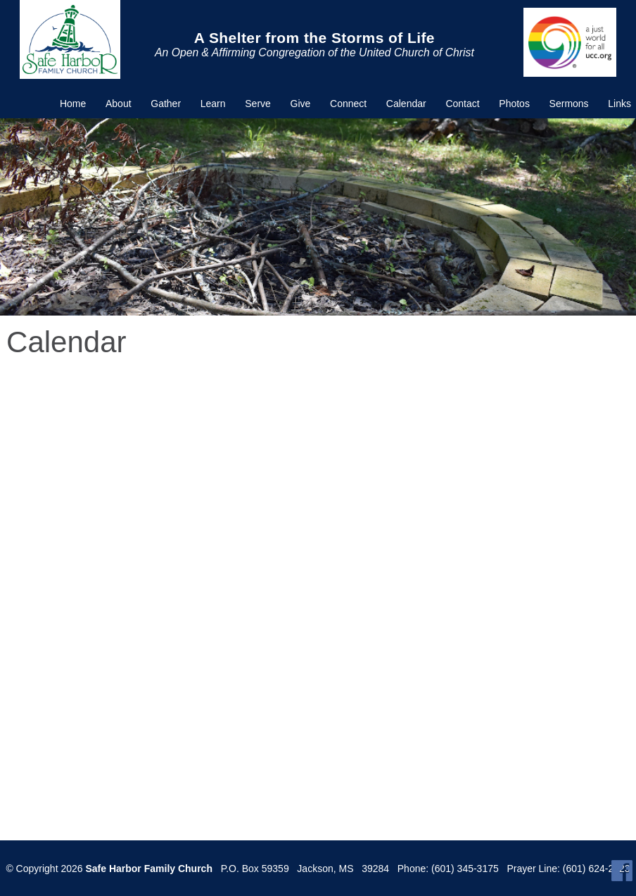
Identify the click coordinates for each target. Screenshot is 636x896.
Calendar (406, 103)
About (119, 103)
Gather (166, 103)
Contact (462, 103)
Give (301, 103)
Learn (213, 103)
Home (73, 103)
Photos (514, 103)
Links (619, 103)
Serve (258, 103)
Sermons (569, 103)
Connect (348, 103)
